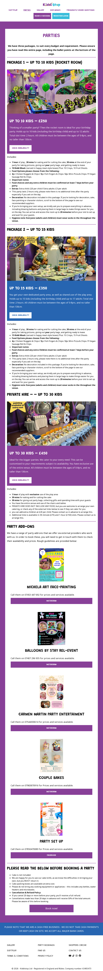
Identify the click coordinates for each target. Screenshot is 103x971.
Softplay (11, 951)
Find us (41, 951)
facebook (51, 855)
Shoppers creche (78, 945)
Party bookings (46, 945)
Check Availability (20, 148)
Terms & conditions (18, 956)
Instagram (51, 601)
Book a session (42, 16)
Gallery (11, 945)
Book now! (51, 908)
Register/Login (61, 16)
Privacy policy (45, 956)
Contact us (75, 951)
